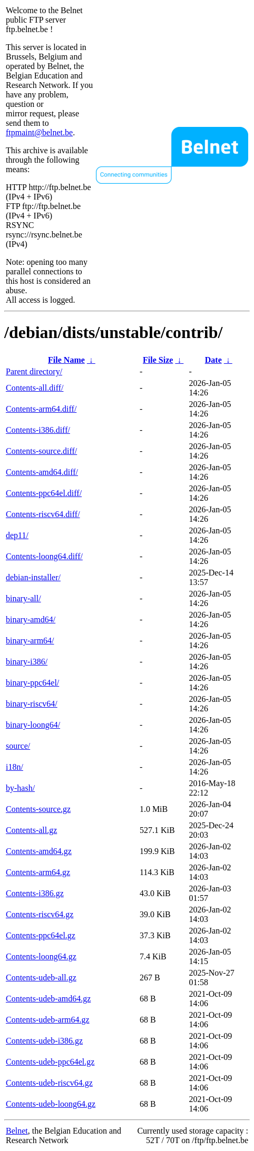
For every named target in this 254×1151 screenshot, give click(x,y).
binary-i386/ (26, 661)
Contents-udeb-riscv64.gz (49, 1082)
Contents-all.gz (31, 830)
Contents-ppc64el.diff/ (44, 493)
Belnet (17, 1130)
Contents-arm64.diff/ (41, 408)
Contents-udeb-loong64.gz (50, 1103)
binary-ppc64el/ (32, 682)
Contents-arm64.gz (38, 872)
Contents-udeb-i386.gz (44, 1040)
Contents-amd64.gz (39, 851)
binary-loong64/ (33, 724)
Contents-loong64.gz (41, 956)
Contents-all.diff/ (34, 387)
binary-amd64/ (30, 619)
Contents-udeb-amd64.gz (48, 998)
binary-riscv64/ (31, 703)
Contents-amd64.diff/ (42, 472)
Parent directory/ (34, 371)
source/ (18, 745)
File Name (66, 359)
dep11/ (17, 535)
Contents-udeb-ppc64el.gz (50, 1061)
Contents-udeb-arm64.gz (48, 1019)
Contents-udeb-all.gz (41, 977)
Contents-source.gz (38, 809)
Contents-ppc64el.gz (40, 935)
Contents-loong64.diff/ (44, 556)
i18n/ (14, 766)
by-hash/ (20, 787)
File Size (158, 359)
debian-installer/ (33, 577)
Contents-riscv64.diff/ (43, 514)
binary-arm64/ (30, 640)
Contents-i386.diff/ (38, 429)
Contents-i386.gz (35, 893)
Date (213, 359)
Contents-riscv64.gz (39, 914)
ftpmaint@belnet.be (39, 132)
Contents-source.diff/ (41, 450)
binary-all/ (23, 598)
